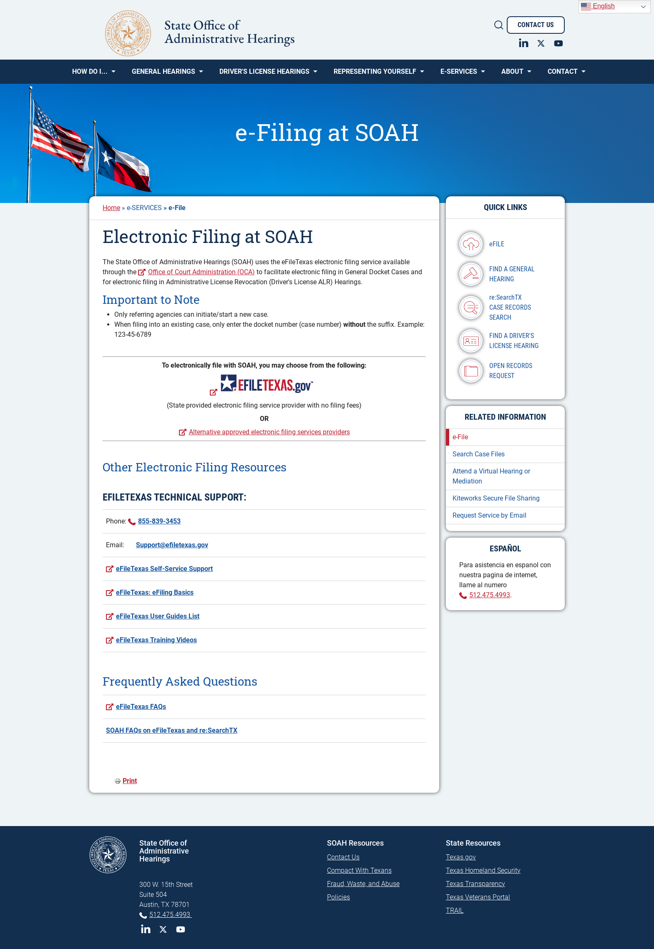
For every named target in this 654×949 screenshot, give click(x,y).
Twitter (163, 929)
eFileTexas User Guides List (157, 616)
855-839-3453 (159, 521)
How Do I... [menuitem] (90, 75)
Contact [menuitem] (563, 75)
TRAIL (454, 910)
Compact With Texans (359, 870)
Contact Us (536, 25)
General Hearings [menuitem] (163, 75)
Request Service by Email (489, 515)
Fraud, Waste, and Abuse (363, 884)
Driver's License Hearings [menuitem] (264, 75)
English (598, 7)
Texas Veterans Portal (478, 897)
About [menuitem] (512, 75)
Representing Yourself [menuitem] (375, 75)
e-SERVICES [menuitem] (458, 75)
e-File (460, 437)
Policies (338, 897)
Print (130, 781)
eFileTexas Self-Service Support (164, 569)
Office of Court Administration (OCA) (201, 272)
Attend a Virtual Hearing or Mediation (491, 476)
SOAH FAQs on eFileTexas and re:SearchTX (171, 730)
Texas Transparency (475, 884)
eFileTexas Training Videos (156, 640)
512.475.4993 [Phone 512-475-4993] (170, 915)
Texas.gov (461, 857)
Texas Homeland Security (483, 870)
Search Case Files (479, 454)
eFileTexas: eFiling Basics (155, 592)
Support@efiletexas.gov (172, 545)
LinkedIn (145, 929)
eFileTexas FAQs (141, 707)
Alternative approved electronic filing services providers (269, 432)
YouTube (180, 929)
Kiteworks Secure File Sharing (496, 498)
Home (111, 208)
